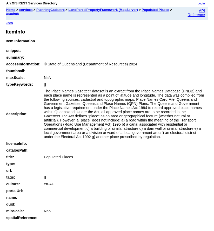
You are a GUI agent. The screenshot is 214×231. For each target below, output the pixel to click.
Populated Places (155, 10)
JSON (9, 23)
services (25, 10)
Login (201, 3)
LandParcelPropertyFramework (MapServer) (103, 10)
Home (11, 10)
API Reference (196, 13)
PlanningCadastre (50, 10)
